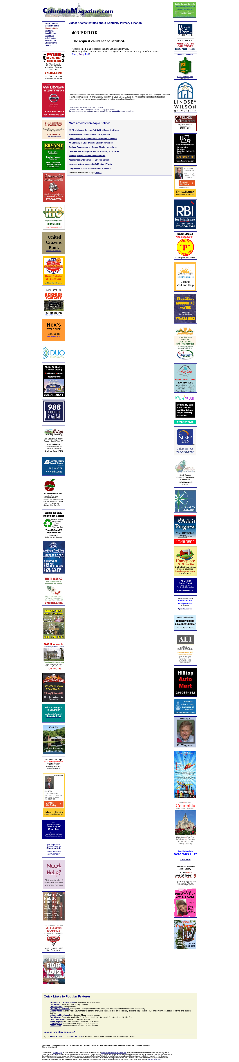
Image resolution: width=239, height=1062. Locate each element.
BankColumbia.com (185, 77)
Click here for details (54, 136)
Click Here (185, 859)
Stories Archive (51, 43)
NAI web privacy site (154, 1059)
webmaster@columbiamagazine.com (113, 1053)
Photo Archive (50, 40)
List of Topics (50, 38)
